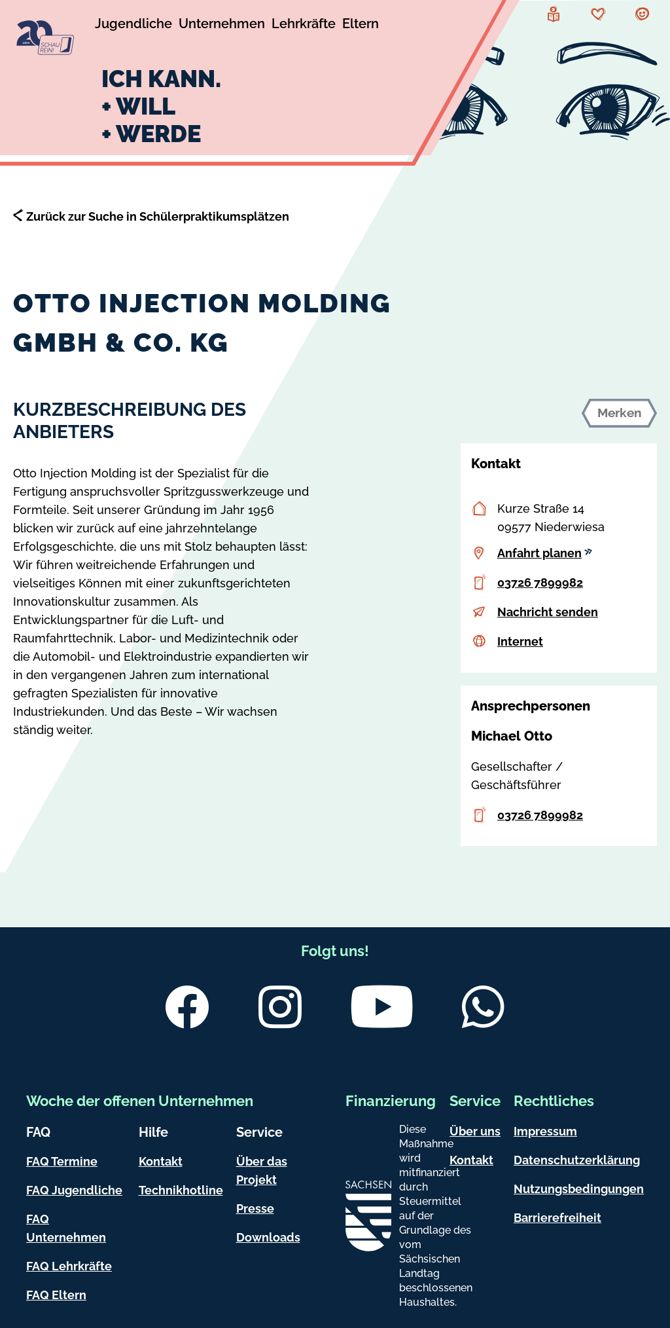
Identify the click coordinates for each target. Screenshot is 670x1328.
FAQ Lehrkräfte (69, 1266)
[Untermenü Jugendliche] (133, 25)
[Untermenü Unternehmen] (222, 25)
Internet (520, 641)
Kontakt (161, 1161)
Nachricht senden (547, 612)
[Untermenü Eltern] (360, 25)
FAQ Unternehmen (66, 1228)
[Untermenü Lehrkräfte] (304, 25)
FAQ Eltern (56, 1295)
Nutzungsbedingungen (579, 1189)
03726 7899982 (540, 582)
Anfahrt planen (544, 553)
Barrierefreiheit (557, 1218)
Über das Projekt (261, 1170)
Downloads (268, 1237)
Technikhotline (181, 1190)
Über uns (475, 1131)
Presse (255, 1208)
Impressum (545, 1131)
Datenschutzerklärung (577, 1160)
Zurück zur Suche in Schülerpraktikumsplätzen (157, 216)
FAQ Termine (61, 1161)
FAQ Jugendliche (74, 1190)
